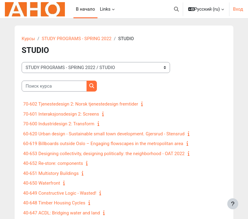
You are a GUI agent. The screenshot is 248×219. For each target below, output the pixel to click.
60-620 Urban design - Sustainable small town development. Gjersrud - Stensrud (104, 134)
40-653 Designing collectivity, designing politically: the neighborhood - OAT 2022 (104, 153)
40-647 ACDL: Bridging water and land (61, 213)
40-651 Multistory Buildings (51, 173)
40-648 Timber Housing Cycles (54, 203)
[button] (176, 9)
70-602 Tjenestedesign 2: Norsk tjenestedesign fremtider (80, 104)
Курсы (28, 38)
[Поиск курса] (54, 86)
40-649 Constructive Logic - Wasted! (59, 193)
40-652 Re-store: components (53, 163)
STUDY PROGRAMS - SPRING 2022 (77, 38)
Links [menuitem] (105, 9)
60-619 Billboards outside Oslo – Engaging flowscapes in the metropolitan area (103, 143)
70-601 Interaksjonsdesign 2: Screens (61, 114)
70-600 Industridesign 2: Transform (58, 124)
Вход (238, 9)
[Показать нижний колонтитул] (232, 203)
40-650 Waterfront (41, 183)
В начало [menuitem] (85, 9)
